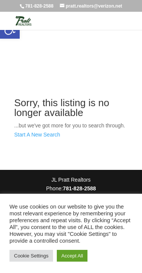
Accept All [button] (72, 256)
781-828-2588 (39, 6)
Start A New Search (37, 135)
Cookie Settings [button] (31, 256)
